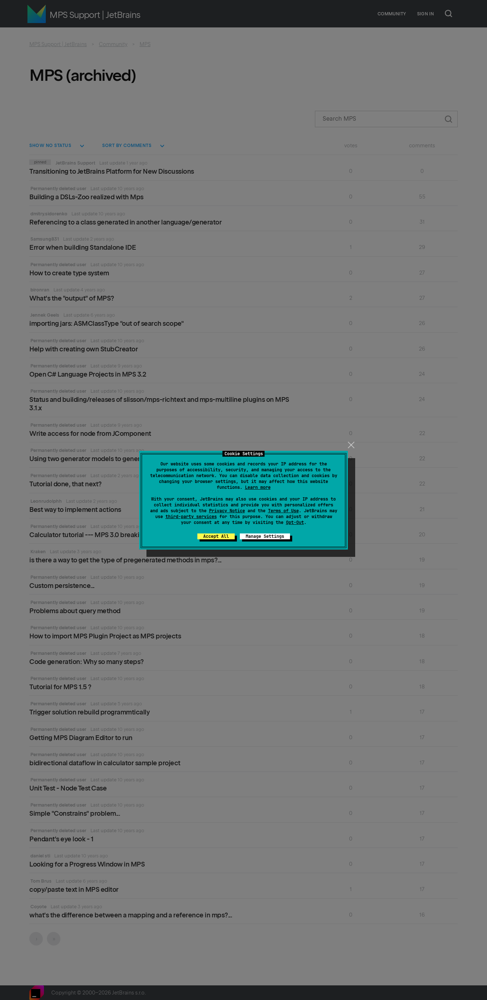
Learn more (258, 487)
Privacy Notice (227, 511)
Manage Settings (265, 536)
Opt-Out (295, 522)
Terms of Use (283, 511)
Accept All (216, 536)
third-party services (191, 517)
